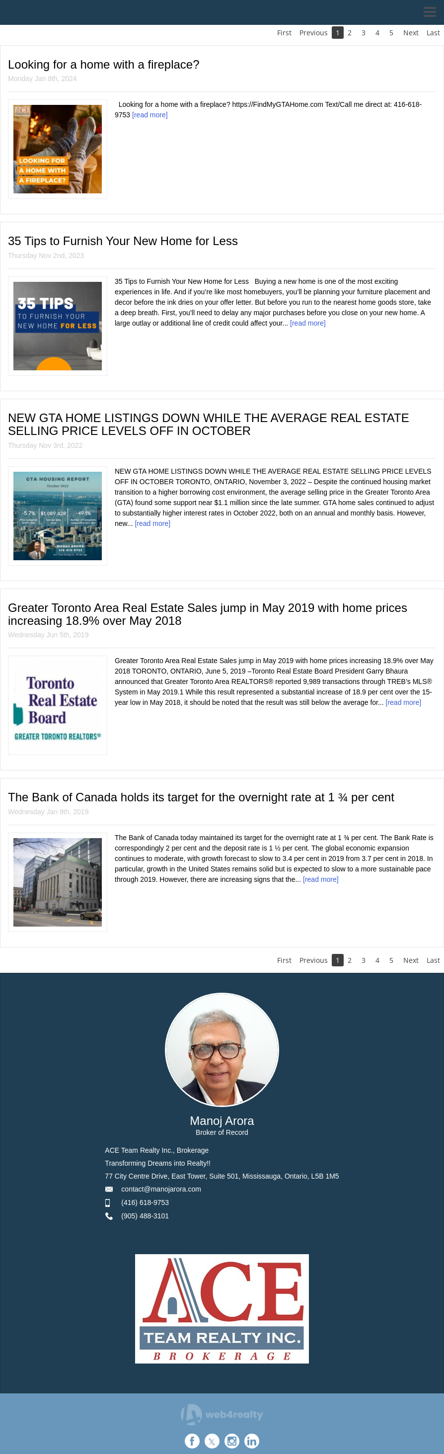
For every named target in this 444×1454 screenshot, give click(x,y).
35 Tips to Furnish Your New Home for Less (123, 241)
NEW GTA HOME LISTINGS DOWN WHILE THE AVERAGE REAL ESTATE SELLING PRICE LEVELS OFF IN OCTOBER (208, 424)
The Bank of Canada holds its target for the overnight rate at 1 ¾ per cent (201, 797)
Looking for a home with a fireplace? (104, 64)
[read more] (150, 115)
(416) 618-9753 (145, 1202)
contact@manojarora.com (161, 1189)
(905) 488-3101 (145, 1216)
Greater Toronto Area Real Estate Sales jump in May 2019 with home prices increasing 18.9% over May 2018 (207, 614)
